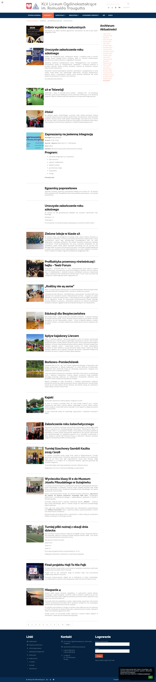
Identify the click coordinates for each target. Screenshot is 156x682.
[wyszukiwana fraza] (118, 4)
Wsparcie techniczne (35, 645)
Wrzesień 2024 (107, 77)
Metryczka (32, 655)
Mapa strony (33, 658)
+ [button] (109, 8)
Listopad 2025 (107, 49)
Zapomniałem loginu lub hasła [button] (104, 660)
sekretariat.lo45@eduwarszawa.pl (74, 647)
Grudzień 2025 (107, 47)
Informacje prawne (35, 648)
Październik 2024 (108, 75)
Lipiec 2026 (106, 34)
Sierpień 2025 (107, 55)
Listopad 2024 (107, 73)
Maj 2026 (106, 38)
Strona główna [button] (34, 15)
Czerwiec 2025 (107, 59)
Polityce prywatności (144, 674)
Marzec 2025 (107, 65)
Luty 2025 (106, 67)
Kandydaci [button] (60, 15)
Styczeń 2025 (107, 69)
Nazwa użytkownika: (101, 641)
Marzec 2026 (107, 42)
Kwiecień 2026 (107, 40)
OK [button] (150, 677)
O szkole (32, 662)
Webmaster (33, 641)
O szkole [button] (48, 15)
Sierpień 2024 (107, 79)
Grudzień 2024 (107, 71)
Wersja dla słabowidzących (35, 679)
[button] (119, 7)
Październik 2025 (108, 51)
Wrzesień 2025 (107, 53)
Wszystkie (106, 80)
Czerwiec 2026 (107, 36)
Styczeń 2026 (107, 45)
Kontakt (31, 665)
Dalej (68, 625)
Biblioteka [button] (74, 15)
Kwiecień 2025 (107, 63)
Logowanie (126, 7)
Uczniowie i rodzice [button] (91, 15)
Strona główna (32, 21)
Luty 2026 (106, 43)
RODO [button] (110, 15)
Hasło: (97, 648)
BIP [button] (104, 15)
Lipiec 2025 (106, 57)
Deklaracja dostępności (36, 652)
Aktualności (68, 21)
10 (62, 625)
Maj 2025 (106, 61)
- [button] (112, 8)
